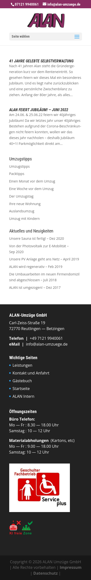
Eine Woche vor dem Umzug (31, 188)
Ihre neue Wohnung (25, 203)
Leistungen (23, 365)
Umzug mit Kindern (24, 218)
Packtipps (17, 173)
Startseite (21, 388)
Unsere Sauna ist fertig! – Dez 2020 (36, 238)
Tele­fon (17, 338)
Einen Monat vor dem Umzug (32, 181)
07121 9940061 (27, 4)
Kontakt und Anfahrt (31, 373)
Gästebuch (22, 380)
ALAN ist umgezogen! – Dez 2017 (35, 287)
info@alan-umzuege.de (47, 344)
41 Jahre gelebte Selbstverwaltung (41, 61)
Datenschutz (45, 573)
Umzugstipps (19, 166)
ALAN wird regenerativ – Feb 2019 (36, 266)
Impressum (71, 567)
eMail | (17, 344)
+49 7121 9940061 (46, 338)
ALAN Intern (23, 396)
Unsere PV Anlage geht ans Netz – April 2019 (44, 259)
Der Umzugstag (21, 196)
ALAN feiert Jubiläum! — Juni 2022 (38, 110)
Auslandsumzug (21, 211)
